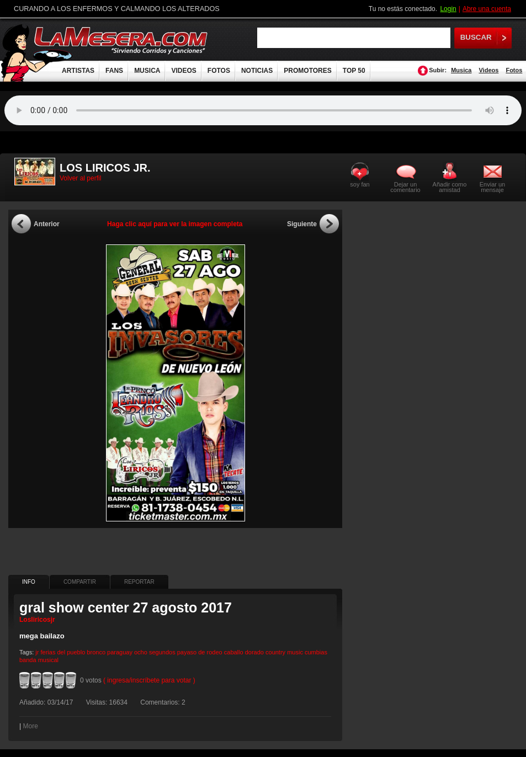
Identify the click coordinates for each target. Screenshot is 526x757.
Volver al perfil (80, 178)
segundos (162, 652)
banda (27, 660)
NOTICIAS (257, 70)
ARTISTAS (78, 70)
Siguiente (302, 224)
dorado (254, 652)
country (275, 652)
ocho (140, 652)
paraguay (119, 652)
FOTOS (219, 70)
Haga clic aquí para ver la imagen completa (174, 224)
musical (48, 660)
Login (448, 9)
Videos (488, 70)
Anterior (47, 224)
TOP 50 (354, 70)
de (201, 652)
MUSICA (147, 70)
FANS (114, 70)
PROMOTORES (307, 70)
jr (37, 652)
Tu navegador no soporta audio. (263, 110)
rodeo (214, 652)
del (61, 652)
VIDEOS (183, 70)
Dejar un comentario (405, 187)
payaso (186, 652)
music (295, 652)
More (30, 726)
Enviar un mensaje (492, 187)
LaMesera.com (121, 40)
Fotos (514, 70)
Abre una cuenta (487, 9)
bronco (96, 652)
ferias (48, 652)
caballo (233, 652)
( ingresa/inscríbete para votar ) (149, 680)
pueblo (76, 652)
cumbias (316, 652)
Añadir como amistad (450, 187)
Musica (461, 70)
